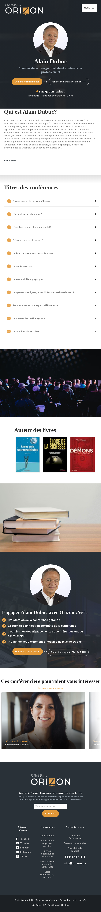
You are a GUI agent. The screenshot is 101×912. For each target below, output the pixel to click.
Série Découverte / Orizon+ (47, 874)
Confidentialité (39, 905)
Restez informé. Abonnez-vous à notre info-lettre (50, 793)
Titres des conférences (53, 95)
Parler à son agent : (69, 81)
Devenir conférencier (75, 843)
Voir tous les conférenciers (50, 688)
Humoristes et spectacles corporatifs (47, 864)
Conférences (47, 835)
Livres (70, 95)
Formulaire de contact (75, 849)
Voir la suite (10, 160)
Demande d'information (27, 81)
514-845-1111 (75, 856)
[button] (89, 8)
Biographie (33, 95)
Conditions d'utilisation (58, 905)
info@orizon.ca (75, 863)
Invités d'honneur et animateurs (47, 854)
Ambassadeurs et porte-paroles (47, 843)
